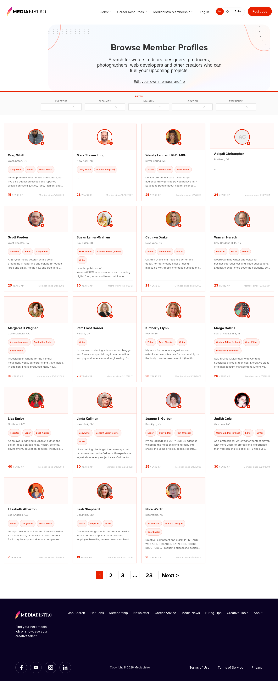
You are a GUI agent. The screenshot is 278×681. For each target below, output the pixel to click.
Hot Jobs (97, 613)
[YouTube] (36, 667)
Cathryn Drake (156, 237)
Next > (170, 575)
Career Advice (165, 613)
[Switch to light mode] (220, 11)
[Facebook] (21, 667)
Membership (118, 613)
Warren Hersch (225, 237)
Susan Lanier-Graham (93, 237)
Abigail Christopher (229, 154)
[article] (36, 162)
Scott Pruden (18, 237)
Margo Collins (224, 328)
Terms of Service (230, 667)
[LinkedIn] (65, 667)
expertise (61, 101)
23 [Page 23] (149, 575)
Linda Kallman (87, 419)
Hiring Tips (213, 613)
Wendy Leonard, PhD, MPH (165, 155)
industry (148, 101)
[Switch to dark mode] (228, 11)
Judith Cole (223, 419)
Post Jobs (260, 11)
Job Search (76, 613)
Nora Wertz (154, 509)
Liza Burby (16, 419)
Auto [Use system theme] (238, 11)
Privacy (257, 667)
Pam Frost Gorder (90, 328)
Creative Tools (237, 613)
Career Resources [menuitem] (130, 12)
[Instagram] (50, 667)
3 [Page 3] (123, 575)
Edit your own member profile (159, 81)
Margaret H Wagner (23, 328)
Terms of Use (199, 667)
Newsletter (141, 613)
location (192, 101)
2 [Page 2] (111, 575)
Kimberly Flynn (157, 328)
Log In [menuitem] (204, 12)
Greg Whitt (16, 155)
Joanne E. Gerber (158, 419)
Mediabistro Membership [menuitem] (171, 12)
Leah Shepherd (88, 509)
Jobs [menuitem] (104, 12)
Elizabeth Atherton (22, 509)
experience (236, 101)
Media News (190, 613)
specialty (105, 101)
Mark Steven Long (90, 155)
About (258, 613)
